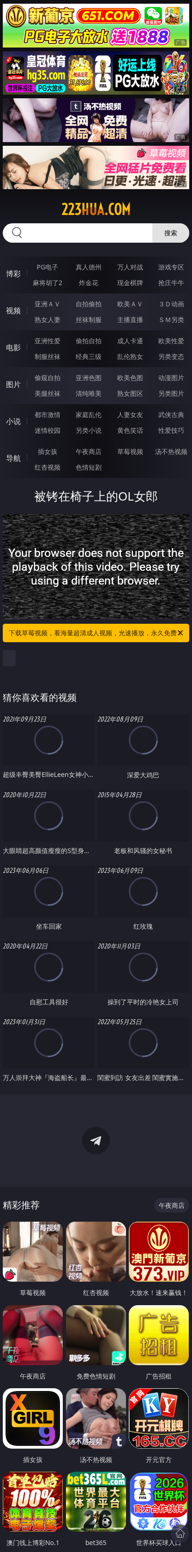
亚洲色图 (89, 377)
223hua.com (96, 209)
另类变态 (171, 356)
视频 (13, 310)
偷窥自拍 (47, 377)
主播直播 (130, 319)
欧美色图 (130, 377)
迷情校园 (47, 430)
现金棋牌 (130, 282)
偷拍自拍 (89, 340)
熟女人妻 (47, 319)
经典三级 (89, 356)
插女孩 (47, 451)
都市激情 (47, 414)
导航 (13, 458)
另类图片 (171, 393)
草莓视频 (130, 451)
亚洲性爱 (47, 340)
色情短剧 (89, 467)
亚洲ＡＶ (47, 303)
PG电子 (48, 267)
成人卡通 (130, 340)
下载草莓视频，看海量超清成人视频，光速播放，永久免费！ (97, 633)
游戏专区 (171, 267)
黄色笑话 (130, 430)
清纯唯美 (89, 393)
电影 (13, 347)
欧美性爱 (171, 340)
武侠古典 (171, 414)
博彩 (13, 274)
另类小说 (89, 430)
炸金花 (88, 282)
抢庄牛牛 (171, 282)
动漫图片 (171, 377)
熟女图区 (130, 393)
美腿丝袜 (47, 393)
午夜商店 (89, 451)
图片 (13, 384)
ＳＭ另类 (171, 319)
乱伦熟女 (130, 356)
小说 (13, 421)
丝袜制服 (89, 319)
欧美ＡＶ (130, 303)
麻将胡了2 (47, 282)
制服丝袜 (47, 356)
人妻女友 (130, 414)
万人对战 (130, 267)
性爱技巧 (171, 430)
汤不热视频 (171, 451)
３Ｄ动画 (171, 303)
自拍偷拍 (89, 303)
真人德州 (89, 267)
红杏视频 (47, 467)
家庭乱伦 (89, 414)
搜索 (170, 232)
